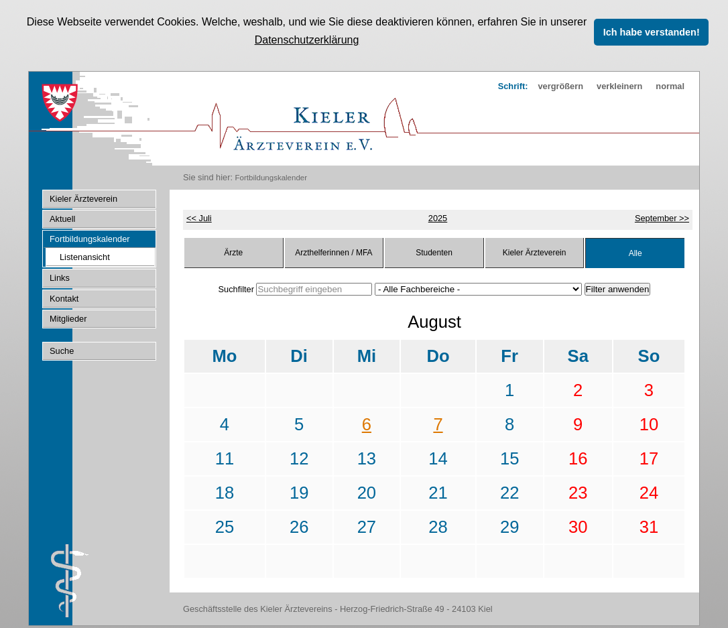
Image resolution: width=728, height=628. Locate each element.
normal (670, 85)
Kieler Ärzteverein (534, 251)
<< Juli (199, 217)
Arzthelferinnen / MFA (333, 251)
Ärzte (233, 251)
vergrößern (560, 85)
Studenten (434, 251)
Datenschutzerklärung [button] (307, 40)
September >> (662, 217)
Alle (635, 252)
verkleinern (619, 85)
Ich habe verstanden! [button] (651, 32)
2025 (437, 217)
